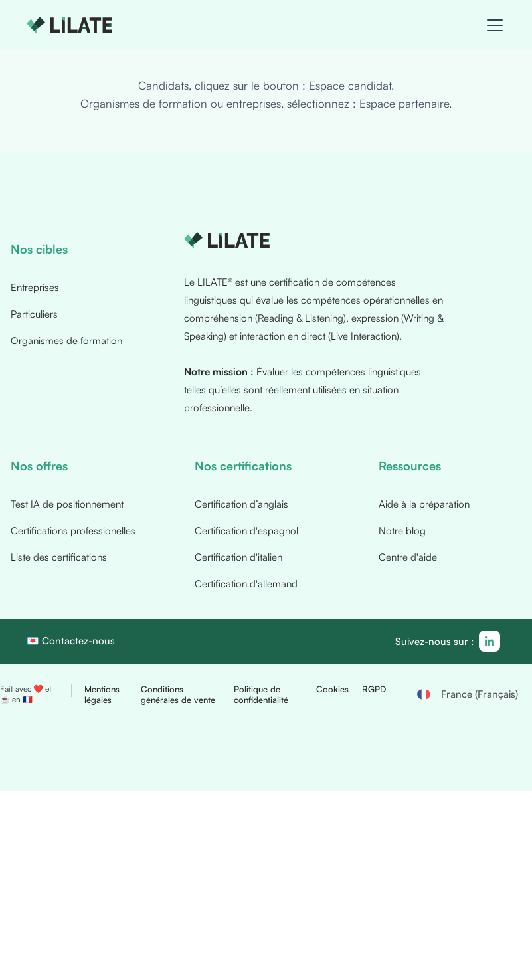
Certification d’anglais (241, 504)
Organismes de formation (66, 341)
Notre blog (402, 531)
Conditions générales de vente (178, 695)
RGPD (374, 689)
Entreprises (35, 288)
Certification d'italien (238, 557)
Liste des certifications (59, 557)
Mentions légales (102, 695)
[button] (492, 25)
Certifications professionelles (73, 531)
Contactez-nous (78, 641)
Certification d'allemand (246, 584)
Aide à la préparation (424, 504)
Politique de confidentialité (261, 695)
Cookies (332, 689)
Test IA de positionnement (67, 504)
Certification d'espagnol (246, 531)
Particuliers (34, 314)
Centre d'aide (408, 557)
